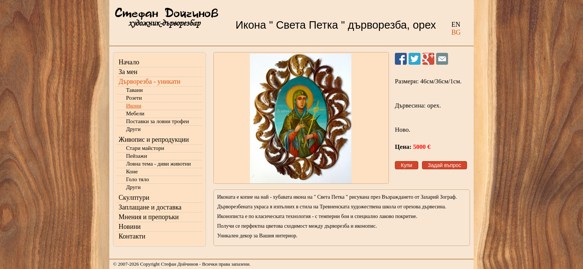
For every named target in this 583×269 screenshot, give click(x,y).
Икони (133, 106)
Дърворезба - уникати (149, 81)
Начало (129, 62)
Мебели (135, 113)
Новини (130, 226)
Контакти (132, 236)
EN (455, 24)
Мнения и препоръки (149, 217)
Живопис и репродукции (154, 139)
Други (133, 129)
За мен (128, 72)
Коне (132, 171)
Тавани (134, 90)
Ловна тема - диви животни (158, 164)
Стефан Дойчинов (166, 13)
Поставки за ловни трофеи (157, 121)
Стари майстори (145, 148)
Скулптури (134, 197)
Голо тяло (137, 179)
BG (456, 32)
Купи (406, 165)
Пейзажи (136, 156)
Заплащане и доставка (150, 207)
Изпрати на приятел (442, 59)
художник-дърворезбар (164, 23)
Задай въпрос (444, 165)
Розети (134, 98)
